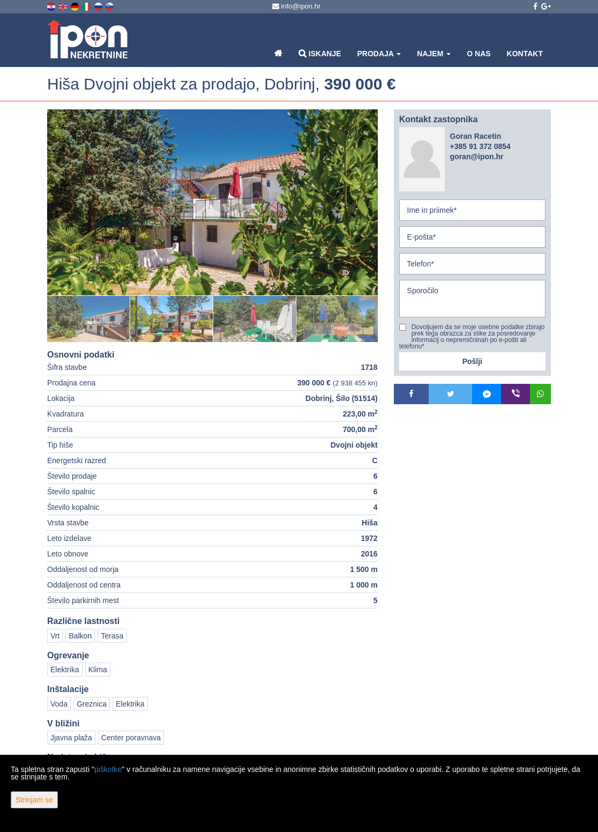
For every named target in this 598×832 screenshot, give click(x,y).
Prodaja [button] (379, 53)
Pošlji (472, 361)
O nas (478, 53)
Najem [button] (434, 53)
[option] (88, 319)
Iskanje (319, 53)
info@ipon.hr (296, 6)
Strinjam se (34, 800)
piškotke (108, 769)
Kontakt (525, 53)
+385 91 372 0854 (480, 146)
